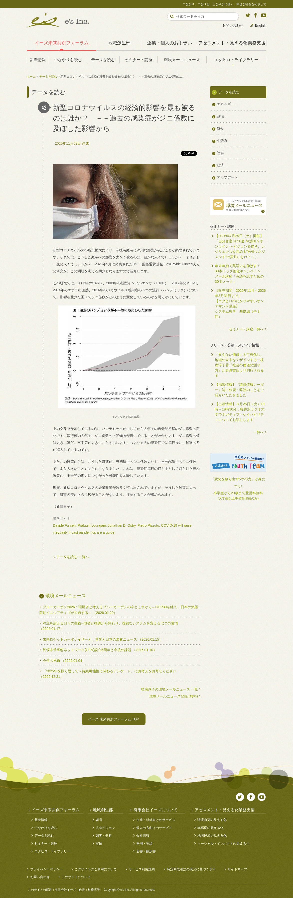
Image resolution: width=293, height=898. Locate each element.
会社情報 (142, 835)
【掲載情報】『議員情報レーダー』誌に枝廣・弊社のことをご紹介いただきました (239, 390)
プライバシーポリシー (46, 869)
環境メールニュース (182, 59)
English (260, 25)
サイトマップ (237, 869)
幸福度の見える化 (210, 828)
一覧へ (258, 432)
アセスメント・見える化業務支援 (232, 42)
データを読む (103, 59)
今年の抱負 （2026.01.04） (64, 661)
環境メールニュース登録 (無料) (173, 696)
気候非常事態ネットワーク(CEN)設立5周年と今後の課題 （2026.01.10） (100, 650)
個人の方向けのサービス (154, 828)
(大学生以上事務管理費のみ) (238, 498)
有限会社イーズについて (155, 810)
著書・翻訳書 (146, 851)
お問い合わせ (232, 25)
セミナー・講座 (138, 59)
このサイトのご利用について (96, 869)
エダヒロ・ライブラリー (236, 59)
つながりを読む (68, 59)
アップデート (227, 177)
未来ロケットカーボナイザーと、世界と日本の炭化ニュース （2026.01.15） (102, 639)
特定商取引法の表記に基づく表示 (191, 869)
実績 (99, 843)
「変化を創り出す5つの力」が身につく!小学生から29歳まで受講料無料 (238, 486)
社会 (220, 153)
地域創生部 (119, 42)
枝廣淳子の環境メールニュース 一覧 (169, 689)
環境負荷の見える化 (212, 820)
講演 (99, 820)
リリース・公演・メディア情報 (234, 345)
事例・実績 (144, 843)
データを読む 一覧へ (72, 557)
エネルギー (225, 104)
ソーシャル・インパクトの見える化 (223, 843)
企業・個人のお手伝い (169, 42)
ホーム (31, 76)
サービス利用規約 (142, 869)
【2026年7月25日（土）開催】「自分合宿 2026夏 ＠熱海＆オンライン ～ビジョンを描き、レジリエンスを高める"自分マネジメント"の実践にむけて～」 (240, 246)
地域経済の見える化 (212, 835)
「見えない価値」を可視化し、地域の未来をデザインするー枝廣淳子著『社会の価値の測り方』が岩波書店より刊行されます (239, 365)
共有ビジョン (105, 828)
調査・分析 (104, 835)
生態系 (222, 141)
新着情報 (38, 59)
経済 (220, 165)
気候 (220, 128)
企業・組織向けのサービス (155, 820)
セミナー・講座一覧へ (246, 329)
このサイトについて (76, 877)
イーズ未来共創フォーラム (62, 42)
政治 (220, 116)
